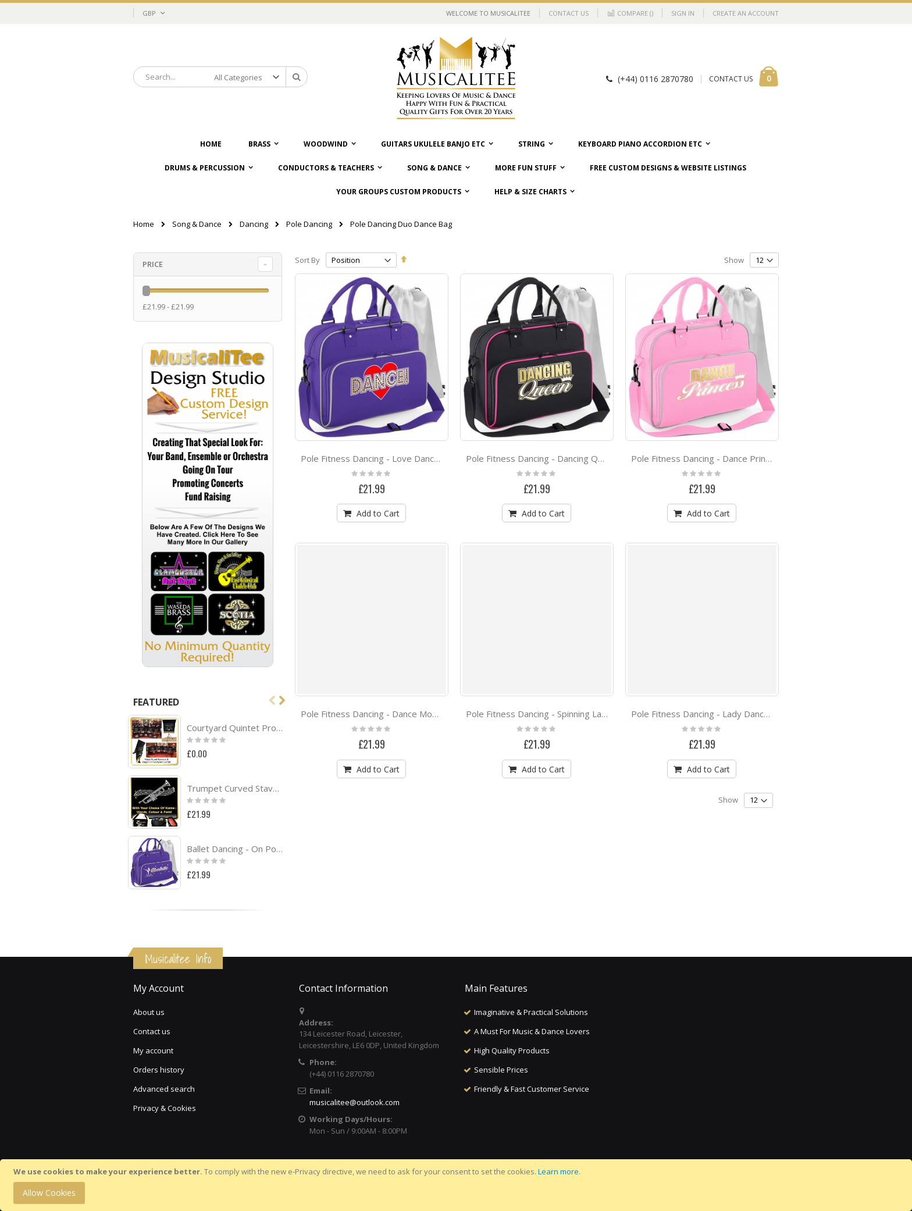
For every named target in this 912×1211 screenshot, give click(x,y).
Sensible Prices (501, 1069)
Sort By (307, 260)
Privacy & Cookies (164, 1108)
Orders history (158, 1069)
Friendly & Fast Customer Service (531, 1089)
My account (153, 1050)
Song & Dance (197, 224)
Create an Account (745, 13)
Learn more (558, 1171)
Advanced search (164, 1089)
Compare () (630, 13)
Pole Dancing (309, 224)
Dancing (254, 224)
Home (143, 224)
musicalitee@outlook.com (354, 1102)
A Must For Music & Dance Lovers (532, 1031)
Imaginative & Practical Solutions (531, 1012)
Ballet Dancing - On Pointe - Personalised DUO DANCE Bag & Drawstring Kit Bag (235, 848)
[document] (457, 1185)
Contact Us (568, 13)
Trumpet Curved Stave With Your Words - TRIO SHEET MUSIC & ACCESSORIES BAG (235, 788)
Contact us (151, 1031)
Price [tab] (152, 264)
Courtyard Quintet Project (235, 727)
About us (149, 1012)
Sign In (682, 13)
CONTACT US (731, 79)
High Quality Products (512, 1050)
